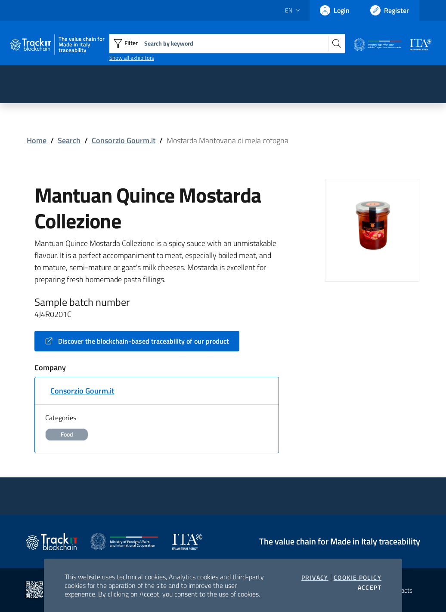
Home (36, 140)
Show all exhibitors (131, 57)
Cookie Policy (357, 578)
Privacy (314, 578)
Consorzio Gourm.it (123, 140)
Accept (369, 587)
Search (69, 140)
